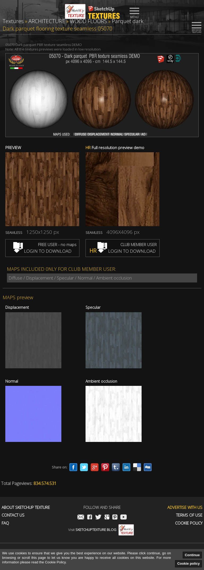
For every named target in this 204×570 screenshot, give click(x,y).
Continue (192, 555)
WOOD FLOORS (88, 21)
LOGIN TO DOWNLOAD (42, 251)
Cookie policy (188, 563)
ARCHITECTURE (46, 21)
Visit (101, 529)
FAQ (5, 523)
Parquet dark (127, 21)
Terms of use (189, 515)
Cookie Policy (188, 523)
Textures (13, 21)
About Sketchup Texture (26, 507)
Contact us (13, 515)
